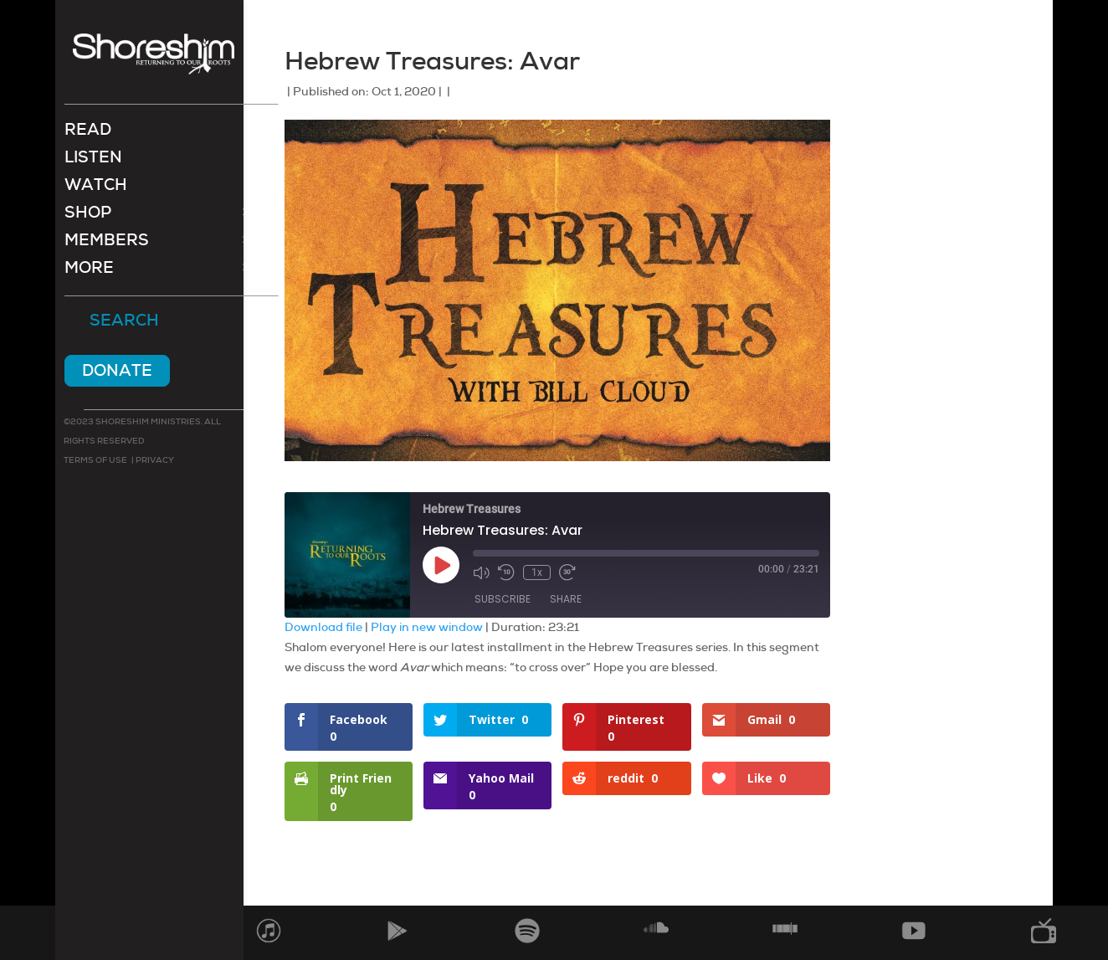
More (89, 272)
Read (87, 133)
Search (124, 323)
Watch (95, 189)
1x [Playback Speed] (536, 572)
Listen (93, 161)
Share (566, 599)
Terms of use (95, 461)
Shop (87, 216)
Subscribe (502, 599)
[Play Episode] (441, 565)
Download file (323, 626)
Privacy (154, 461)
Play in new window (427, 626)
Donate (117, 372)
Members (106, 244)
